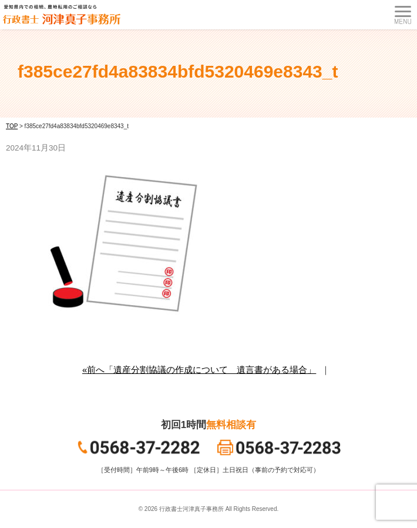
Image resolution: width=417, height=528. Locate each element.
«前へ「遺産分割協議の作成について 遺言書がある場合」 (199, 370)
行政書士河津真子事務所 (191, 509)
